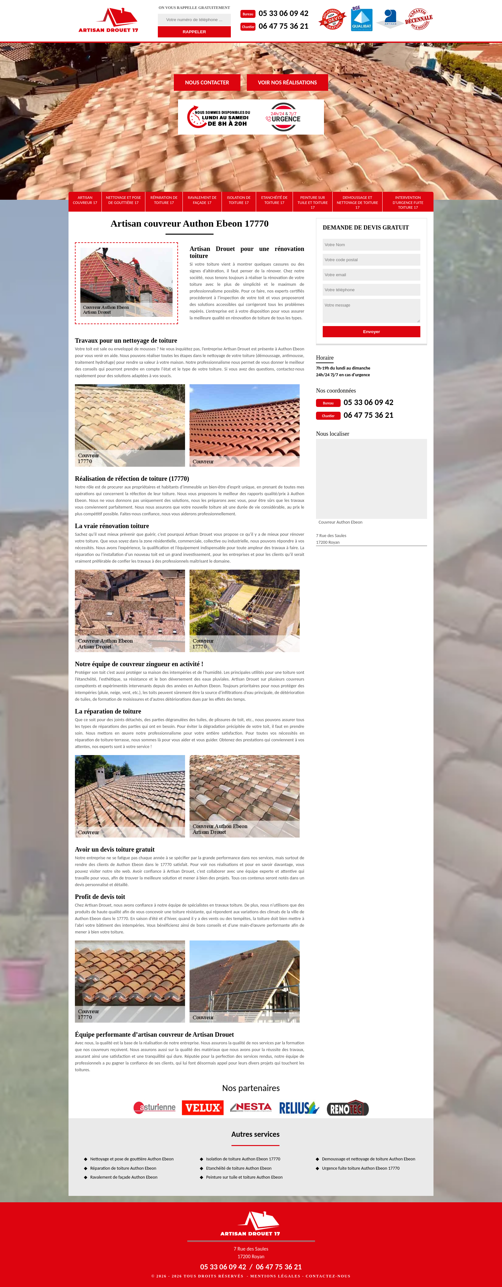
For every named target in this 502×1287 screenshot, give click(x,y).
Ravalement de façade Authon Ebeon (124, 1177)
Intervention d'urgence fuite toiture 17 (408, 202)
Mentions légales (275, 1276)
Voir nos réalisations (287, 82)
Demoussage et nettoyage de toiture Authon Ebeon (368, 1159)
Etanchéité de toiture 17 (274, 200)
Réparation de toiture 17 (163, 200)
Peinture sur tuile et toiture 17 (312, 202)
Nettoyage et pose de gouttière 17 (123, 200)
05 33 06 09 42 (283, 13)
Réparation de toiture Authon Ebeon (123, 1168)
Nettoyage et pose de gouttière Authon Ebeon (132, 1159)
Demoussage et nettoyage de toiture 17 (357, 202)
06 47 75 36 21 (283, 26)
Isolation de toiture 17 (239, 200)
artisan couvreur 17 (85, 200)
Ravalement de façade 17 (202, 200)
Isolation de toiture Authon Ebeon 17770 (243, 1159)
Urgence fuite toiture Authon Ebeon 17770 (361, 1168)
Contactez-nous (328, 1276)
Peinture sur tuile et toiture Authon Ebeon (244, 1177)
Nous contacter (207, 82)
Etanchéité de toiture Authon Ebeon (238, 1168)
